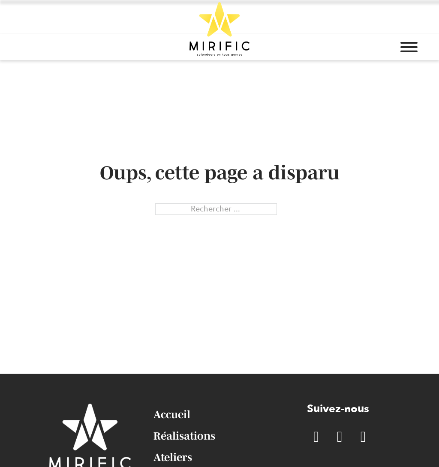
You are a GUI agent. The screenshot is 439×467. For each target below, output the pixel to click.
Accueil (171, 414)
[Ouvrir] (409, 47)
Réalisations (184, 436)
